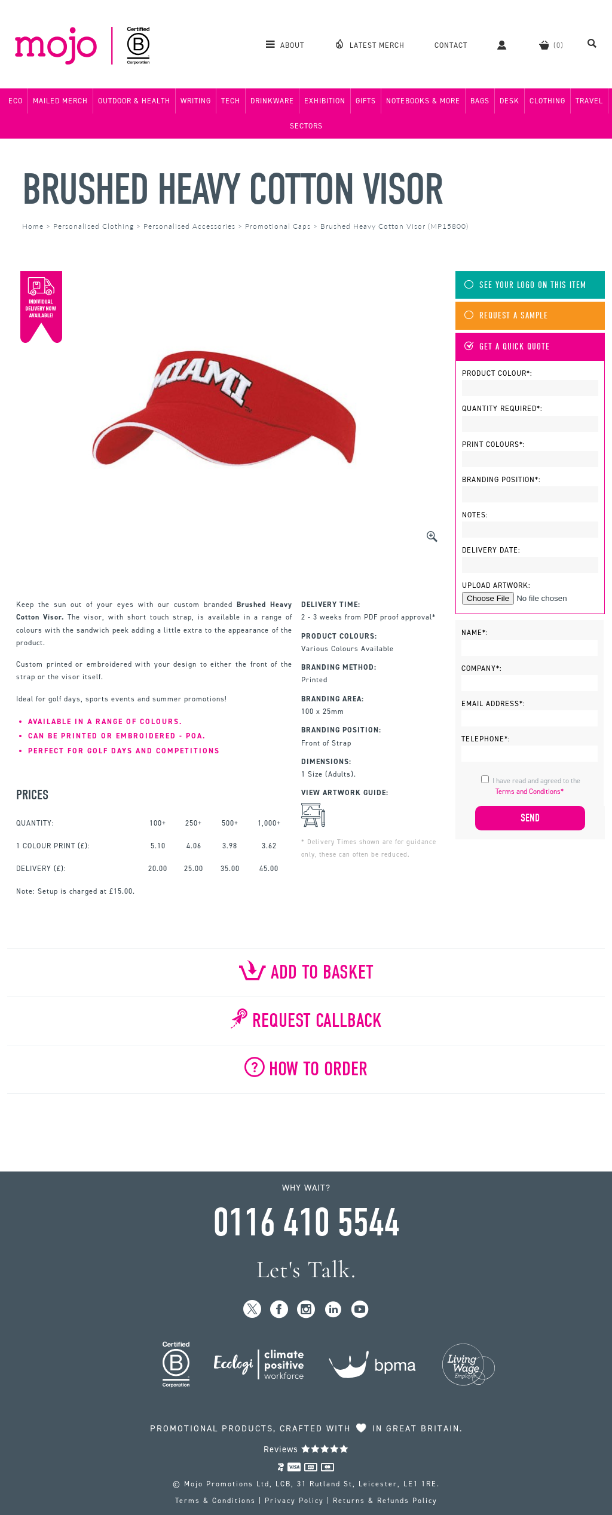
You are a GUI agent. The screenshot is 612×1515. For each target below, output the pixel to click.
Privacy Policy (294, 1500)
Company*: (481, 668)
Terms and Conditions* (529, 791)
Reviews (306, 1449)
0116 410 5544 (306, 1223)
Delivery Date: (491, 550)
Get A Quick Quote (507, 347)
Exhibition (324, 101)
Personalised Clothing (93, 226)
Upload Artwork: (496, 585)
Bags (479, 101)
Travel (589, 101)
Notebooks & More (423, 101)
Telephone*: (485, 739)
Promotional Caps (278, 226)
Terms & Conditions (215, 1500)
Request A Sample (506, 316)
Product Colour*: (497, 373)
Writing (195, 101)
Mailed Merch (60, 101)
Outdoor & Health (134, 101)
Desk (509, 101)
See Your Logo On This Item (525, 285)
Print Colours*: (493, 444)
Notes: (475, 515)
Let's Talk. (306, 1269)
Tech (230, 101)
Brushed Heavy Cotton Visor (232, 189)
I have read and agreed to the (536, 786)
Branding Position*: (501, 479)
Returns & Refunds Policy (385, 1500)
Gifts (366, 101)
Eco (15, 101)
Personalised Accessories (189, 226)
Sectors (306, 126)
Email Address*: (493, 704)
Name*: (474, 632)
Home (33, 226)
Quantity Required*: (502, 408)
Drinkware (272, 101)
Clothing (547, 101)
